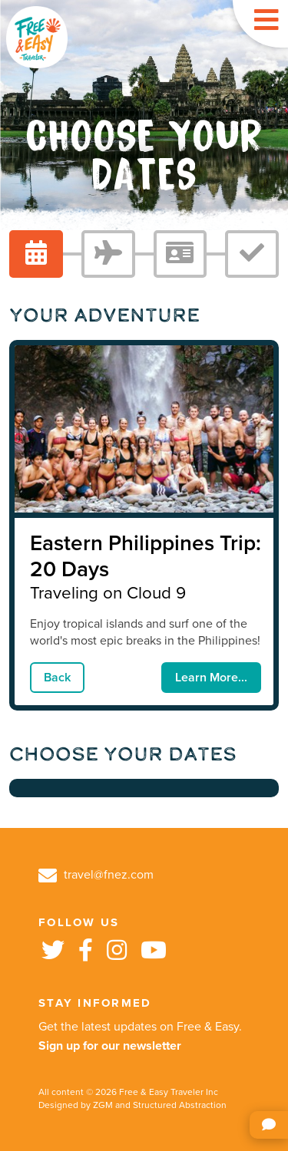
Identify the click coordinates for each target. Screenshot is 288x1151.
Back (57, 677)
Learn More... (211, 677)
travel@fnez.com (96, 874)
